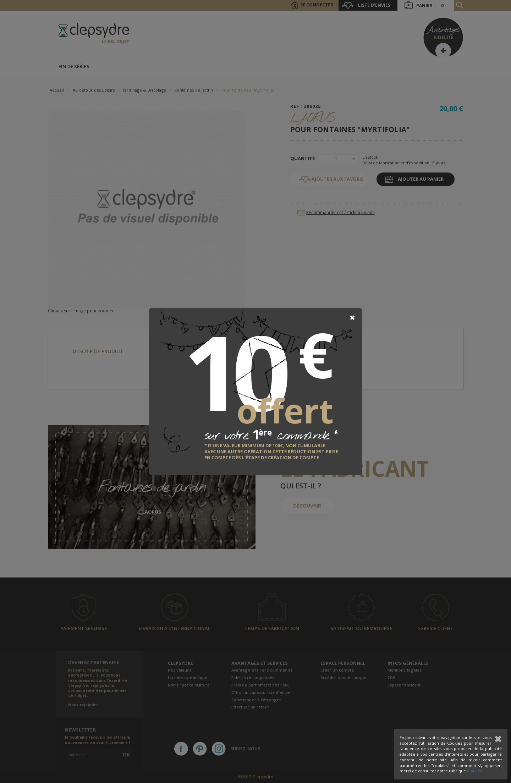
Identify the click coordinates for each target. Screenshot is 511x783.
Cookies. (475, 770)
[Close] (352, 317)
